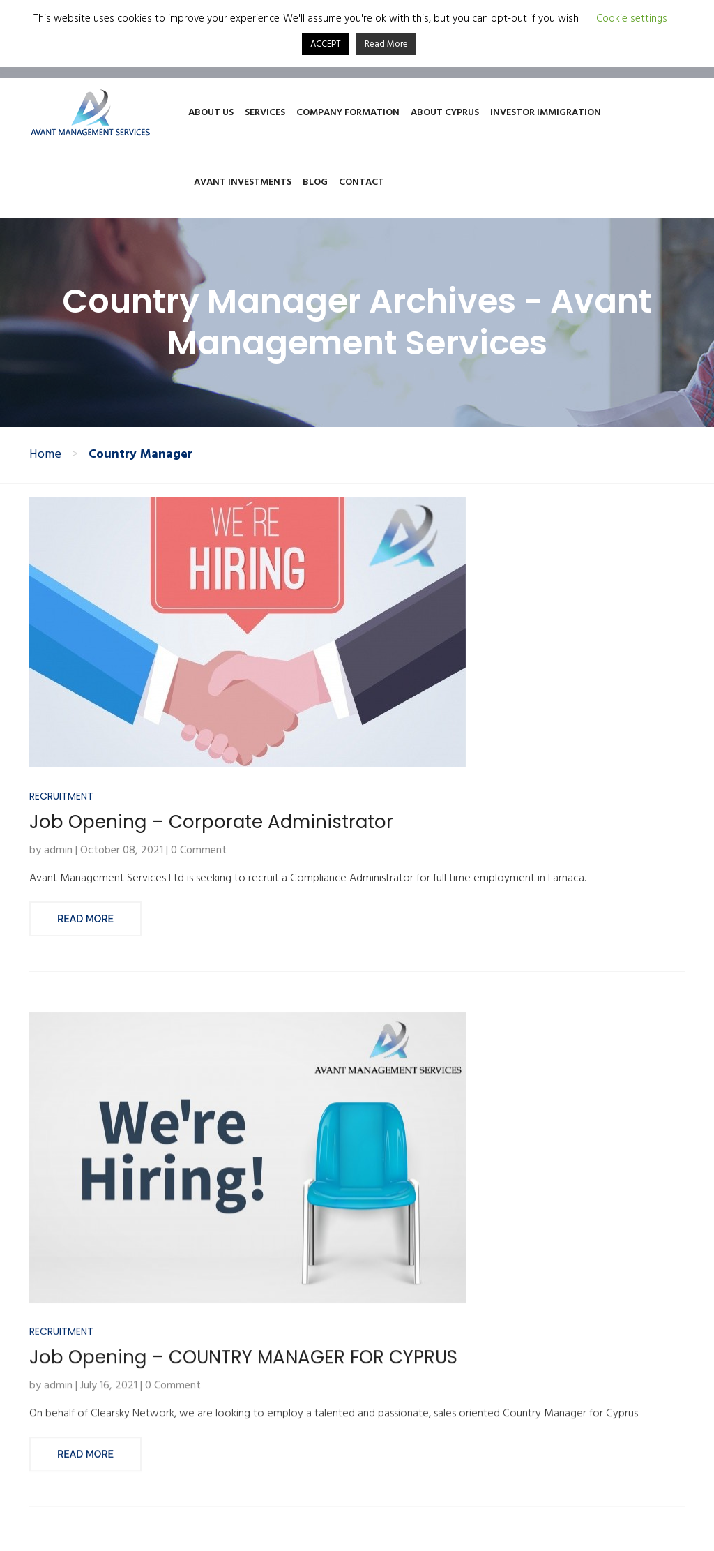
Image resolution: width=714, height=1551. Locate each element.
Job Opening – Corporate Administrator (211, 846)
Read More (85, 943)
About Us (211, 113)
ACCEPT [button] (325, 44)
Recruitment (61, 821)
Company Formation (348, 113)
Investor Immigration (545, 113)
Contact (361, 182)
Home (45, 455)
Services (265, 113)
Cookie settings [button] (631, 19)
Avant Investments (242, 182)
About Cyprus (445, 113)
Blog (315, 182)
